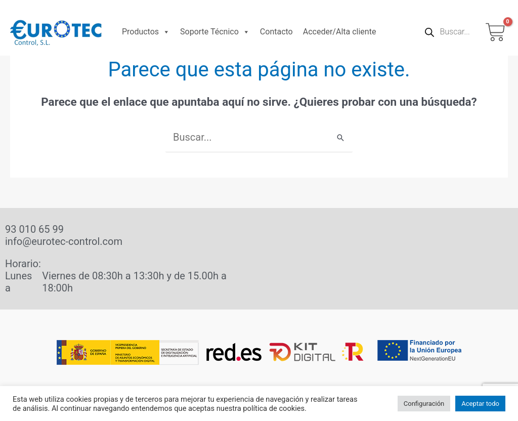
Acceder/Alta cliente (339, 31)
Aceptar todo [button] (480, 403)
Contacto (276, 31)
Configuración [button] (424, 403)
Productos (146, 32)
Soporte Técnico (215, 32)
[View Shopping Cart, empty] (495, 32)
